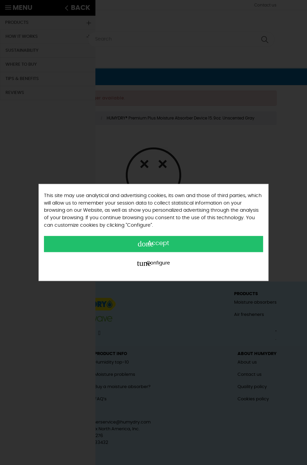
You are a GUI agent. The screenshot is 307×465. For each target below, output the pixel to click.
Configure (153, 263)
